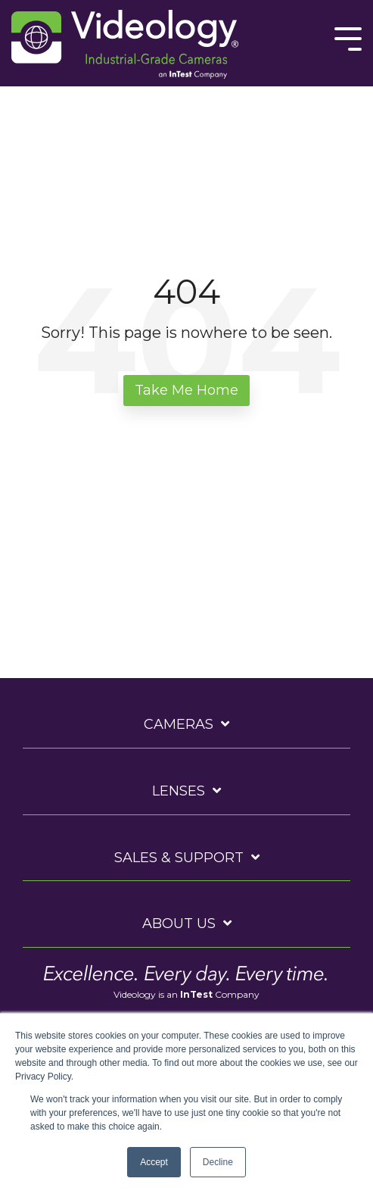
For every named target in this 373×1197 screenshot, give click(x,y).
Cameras (178, 724)
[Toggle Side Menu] (348, 37)
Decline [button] (218, 1162)
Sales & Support (179, 857)
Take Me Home (186, 390)
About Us (179, 923)
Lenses (178, 791)
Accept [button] (154, 1162)
